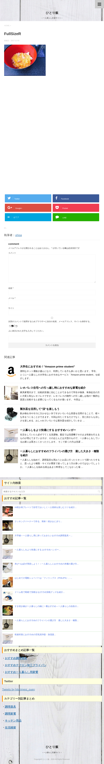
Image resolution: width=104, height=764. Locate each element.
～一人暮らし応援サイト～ (52, 752)
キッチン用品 (13, 720)
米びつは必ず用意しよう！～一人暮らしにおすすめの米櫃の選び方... (47, 564)
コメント (12, 253)
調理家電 (10, 713)
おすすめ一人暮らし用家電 (21, 672)
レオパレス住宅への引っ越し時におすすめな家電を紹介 (53, 387)
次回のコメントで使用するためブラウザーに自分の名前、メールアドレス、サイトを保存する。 (50, 321)
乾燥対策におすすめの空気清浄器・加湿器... (35, 634)
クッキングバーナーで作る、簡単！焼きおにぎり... (38, 521)
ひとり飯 (52, 13)
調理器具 (10, 706)
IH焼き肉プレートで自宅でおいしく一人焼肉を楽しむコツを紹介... (46, 507)
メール (11, 298)
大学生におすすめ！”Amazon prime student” (47, 366)
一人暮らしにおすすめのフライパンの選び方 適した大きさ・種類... (47, 620)
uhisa (18, 235)
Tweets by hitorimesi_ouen (18, 689)
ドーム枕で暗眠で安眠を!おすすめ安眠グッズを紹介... (40, 592)
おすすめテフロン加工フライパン (25, 665)
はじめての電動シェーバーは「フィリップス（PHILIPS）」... (43, 578)
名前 (10, 288)
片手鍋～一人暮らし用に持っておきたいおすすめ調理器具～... (43, 535)
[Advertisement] (52, 109)
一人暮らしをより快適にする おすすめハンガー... (38, 549)
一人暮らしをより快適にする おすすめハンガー (48, 430)
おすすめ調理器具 (16, 658)
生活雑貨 (10, 727)
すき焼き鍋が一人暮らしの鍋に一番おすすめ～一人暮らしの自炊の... (47, 606)
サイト (11, 308)
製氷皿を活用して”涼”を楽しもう (39, 409)
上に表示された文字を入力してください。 (26, 331)
